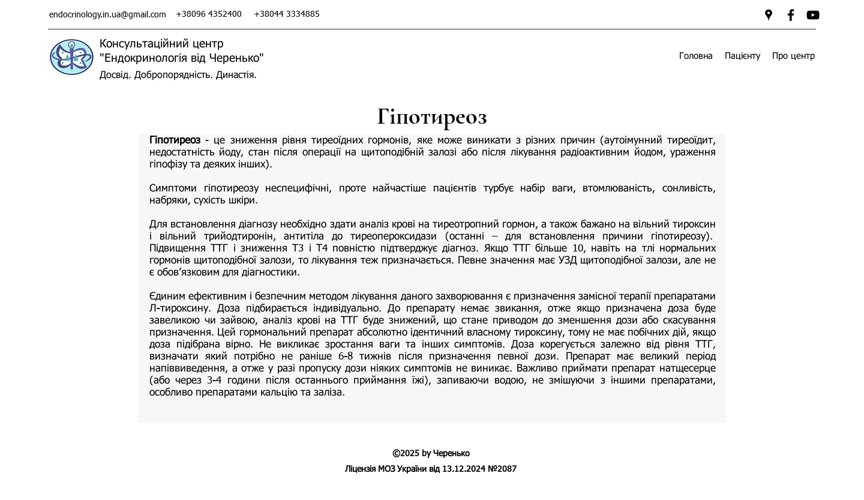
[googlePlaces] (768, 15)
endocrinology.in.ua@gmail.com (107, 15)
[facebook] (791, 15)
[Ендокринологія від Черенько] (813, 15)
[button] (742, 56)
